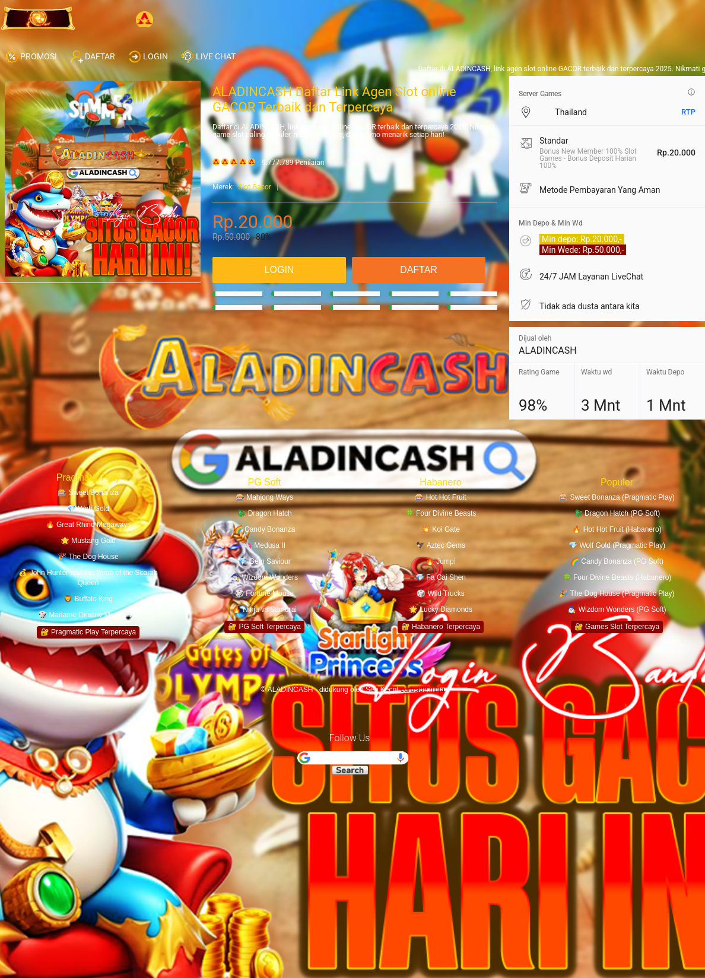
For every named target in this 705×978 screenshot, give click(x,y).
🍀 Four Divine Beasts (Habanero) (617, 577)
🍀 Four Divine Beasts (441, 513)
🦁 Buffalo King (88, 599)
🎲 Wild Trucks (440, 593)
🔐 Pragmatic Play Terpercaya (88, 632)
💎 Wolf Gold (88, 508)
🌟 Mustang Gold (88, 540)
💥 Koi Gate (440, 529)
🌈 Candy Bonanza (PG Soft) (616, 561)
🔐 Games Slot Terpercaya (617, 627)
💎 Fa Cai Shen (440, 577)
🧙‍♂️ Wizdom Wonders (264, 577)
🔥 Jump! (440, 561)
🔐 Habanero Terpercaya (441, 627)
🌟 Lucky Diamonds (440, 609)
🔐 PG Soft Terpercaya (264, 627)
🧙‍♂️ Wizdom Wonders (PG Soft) (616, 609)
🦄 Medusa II (264, 545)
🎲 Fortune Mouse (264, 593)
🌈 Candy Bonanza (265, 529)
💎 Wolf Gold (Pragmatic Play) (617, 545)
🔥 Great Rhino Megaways (88, 524)
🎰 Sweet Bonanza (88, 492)
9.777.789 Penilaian (293, 163)
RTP (688, 111)
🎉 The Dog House (88, 556)
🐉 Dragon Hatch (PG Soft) (617, 513)
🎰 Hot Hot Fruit (440, 497)
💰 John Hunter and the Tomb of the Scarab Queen (87, 578)
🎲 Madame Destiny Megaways (88, 615)
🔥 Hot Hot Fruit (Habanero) (616, 529)
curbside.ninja (422, 689)
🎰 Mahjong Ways (264, 497)
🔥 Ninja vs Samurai (264, 609)
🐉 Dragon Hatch (264, 513)
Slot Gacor (254, 187)
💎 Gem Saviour (264, 561)
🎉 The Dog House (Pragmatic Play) (616, 593)
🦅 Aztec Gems (440, 545)
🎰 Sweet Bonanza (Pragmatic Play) (616, 497)
